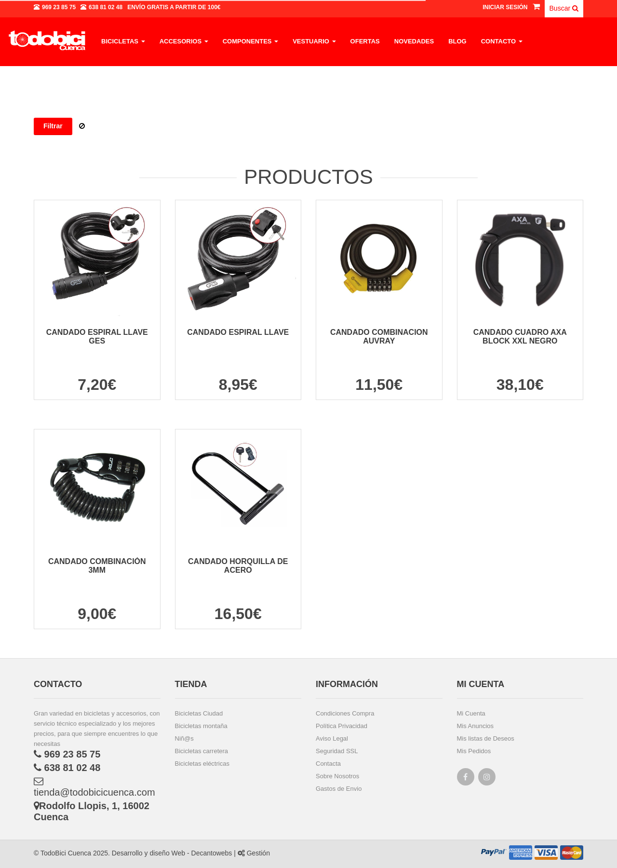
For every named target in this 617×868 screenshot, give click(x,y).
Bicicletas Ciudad (199, 713)
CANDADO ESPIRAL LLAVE (238, 332)
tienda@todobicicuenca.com (94, 787)
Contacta (328, 763)
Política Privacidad (341, 726)
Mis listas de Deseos (485, 738)
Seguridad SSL (337, 751)
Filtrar (53, 126)
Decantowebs (210, 853)
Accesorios (184, 41)
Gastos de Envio (339, 788)
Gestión (254, 853)
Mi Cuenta (471, 713)
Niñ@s (184, 738)
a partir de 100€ (173, 7)
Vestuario (314, 41)
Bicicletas (123, 41)
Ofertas (365, 41)
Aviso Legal (332, 738)
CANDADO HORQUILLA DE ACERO (238, 565)
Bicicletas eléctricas (202, 763)
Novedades (414, 41)
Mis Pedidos (474, 751)
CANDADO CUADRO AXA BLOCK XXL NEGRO (520, 336)
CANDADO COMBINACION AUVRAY (379, 336)
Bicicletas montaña (201, 726)
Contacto (502, 41)
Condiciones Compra (345, 713)
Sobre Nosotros (337, 776)
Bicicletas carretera (201, 751)
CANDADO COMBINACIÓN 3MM (97, 565)
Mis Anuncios (475, 726)
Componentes (250, 41)
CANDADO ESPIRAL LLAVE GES (97, 336)
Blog (457, 41)
